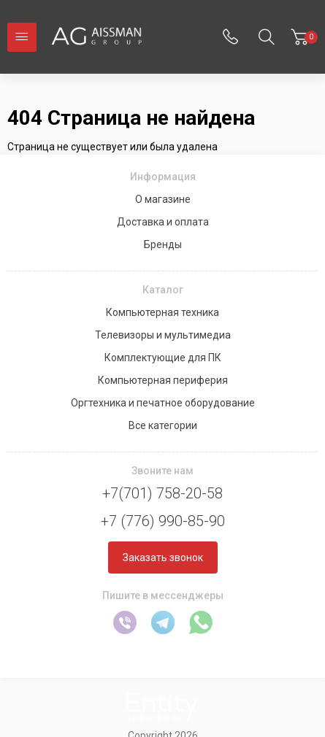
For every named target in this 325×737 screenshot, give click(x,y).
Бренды (163, 244)
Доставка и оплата (163, 222)
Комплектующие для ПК (162, 357)
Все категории (163, 425)
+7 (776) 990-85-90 (163, 521)
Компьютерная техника (162, 312)
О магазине (163, 199)
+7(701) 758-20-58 (162, 493)
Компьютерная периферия (163, 380)
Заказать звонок (163, 557)
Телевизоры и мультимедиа (163, 335)
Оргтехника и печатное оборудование (163, 403)
